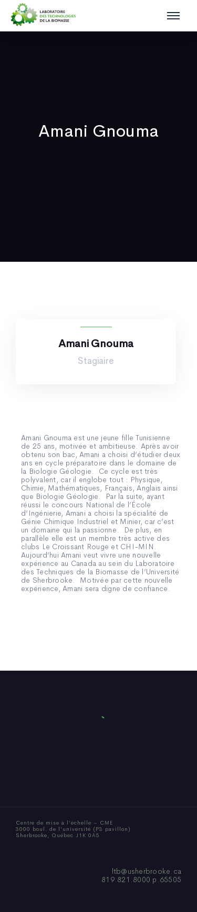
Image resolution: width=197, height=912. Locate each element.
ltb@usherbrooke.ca (147, 871)
